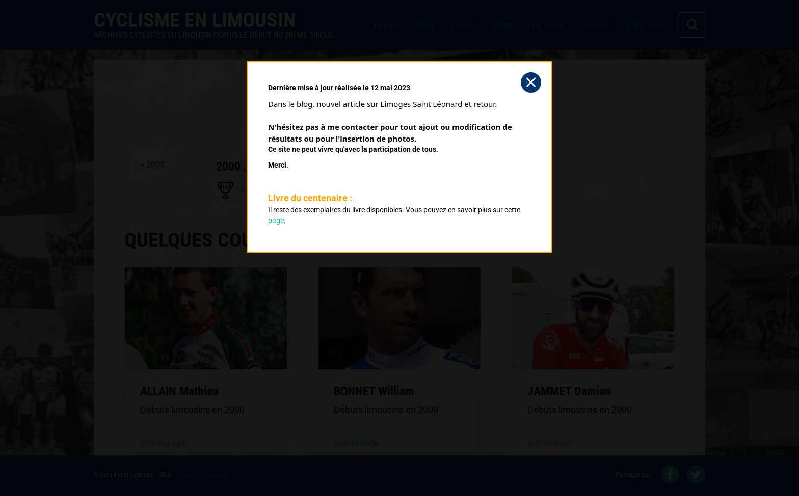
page (276, 220)
